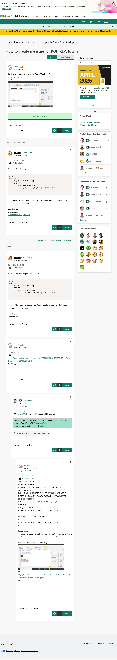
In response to (20, 408)
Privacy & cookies (88, 645)
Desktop (69, 42)
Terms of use (101, 645)
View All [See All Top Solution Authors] (83, 172)
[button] (52, 57)
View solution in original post (19, 215)
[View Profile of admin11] (16, 66)
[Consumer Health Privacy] (29, 653)
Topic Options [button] (65, 57)
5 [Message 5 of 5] (14, 223)
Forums (37, 16)
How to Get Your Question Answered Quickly (90, 123)
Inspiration (47, 16)
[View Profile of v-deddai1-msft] (26, 152)
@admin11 (20, 163)
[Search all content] (87, 26)
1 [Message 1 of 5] (14, 131)
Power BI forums (14, 42)
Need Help (18, 125)
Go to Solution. (43, 116)
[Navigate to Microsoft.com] (6, 16)
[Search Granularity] (50, 26)
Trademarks (112, 645)
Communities (67, 16)
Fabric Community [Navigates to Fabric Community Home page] (23, 16)
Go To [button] (106, 22)
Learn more (6, 8)
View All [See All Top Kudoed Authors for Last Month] (83, 220)
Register (82, 22)
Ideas (57, 16)
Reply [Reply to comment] (67, 228)
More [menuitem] (85, 16)
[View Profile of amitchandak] (27, 402)
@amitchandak (27, 480)
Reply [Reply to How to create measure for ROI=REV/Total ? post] (67, 131)
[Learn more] (87, 97)
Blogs (77, 16)
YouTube (64, 422)
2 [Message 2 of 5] (14, 382)
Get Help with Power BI (49, 42)
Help (98, 22)
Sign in (91, 22)
